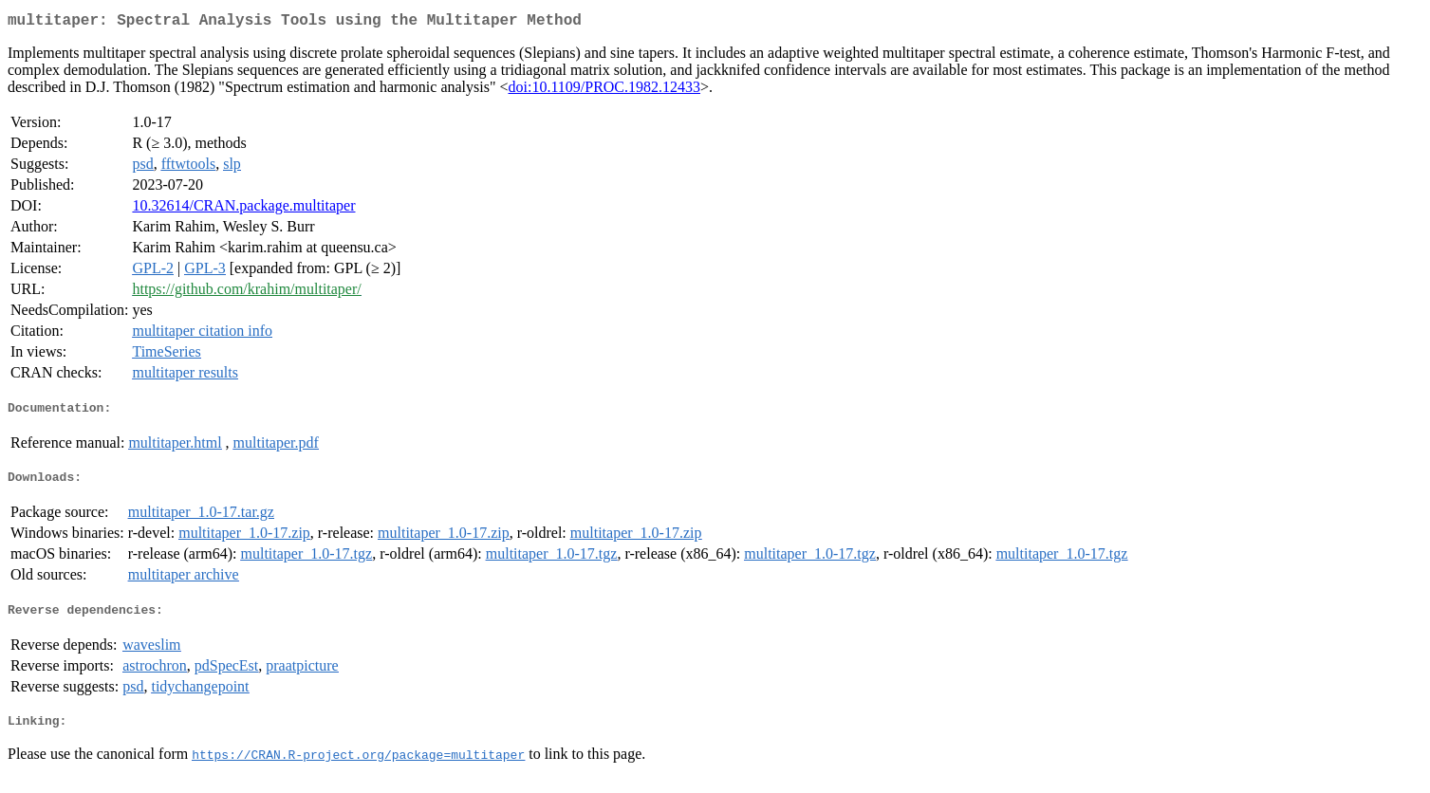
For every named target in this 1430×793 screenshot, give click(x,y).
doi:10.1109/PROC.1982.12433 (604, 91)
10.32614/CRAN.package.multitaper (243, 209)
